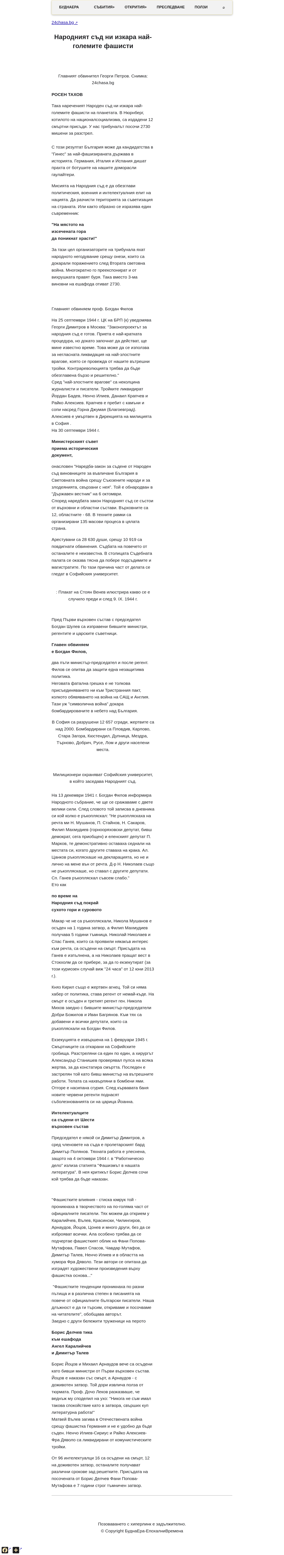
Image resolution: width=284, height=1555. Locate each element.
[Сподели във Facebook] (6, 1550)
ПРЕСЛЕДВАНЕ (171, 7)
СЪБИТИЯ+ (104, 7)
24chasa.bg (63, 22)
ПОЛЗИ (201, 7)
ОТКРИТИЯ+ (136, 7)
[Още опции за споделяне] (17, 1550)
